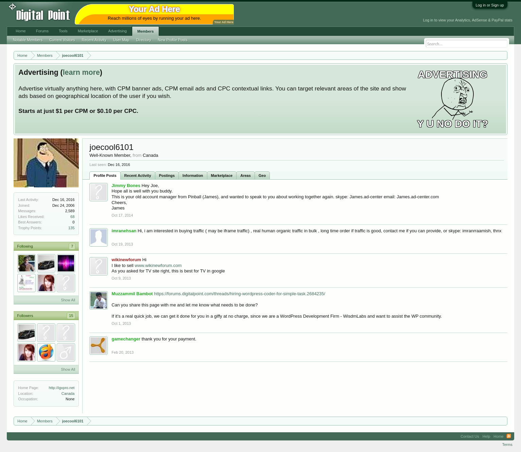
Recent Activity (137, 175)
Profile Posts (104, 175)
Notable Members (27, 40)
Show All (68, 300)
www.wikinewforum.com (158, 265)
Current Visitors (62, 40)
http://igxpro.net (62, 388)
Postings (167, 175)
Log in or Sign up (490, 5)
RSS (508, 436)
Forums (42, 31)
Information (193, 175)
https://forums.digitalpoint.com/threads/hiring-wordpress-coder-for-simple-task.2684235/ (239, 293)
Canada (68, 393)
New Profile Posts (173, 40)
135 (71, 228)
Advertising (117, 31)
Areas (245, 175)
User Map (121, 40)
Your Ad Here (223, 22)
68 (72, 217)
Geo (262, 175)
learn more (81, 72)
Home (20, 31)
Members (145, 31)
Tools (63, 31)
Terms (507, 444)
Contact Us (470, 436)
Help (486, 436)
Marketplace (222, 175)
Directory (143, 40)
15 (71, 316)
